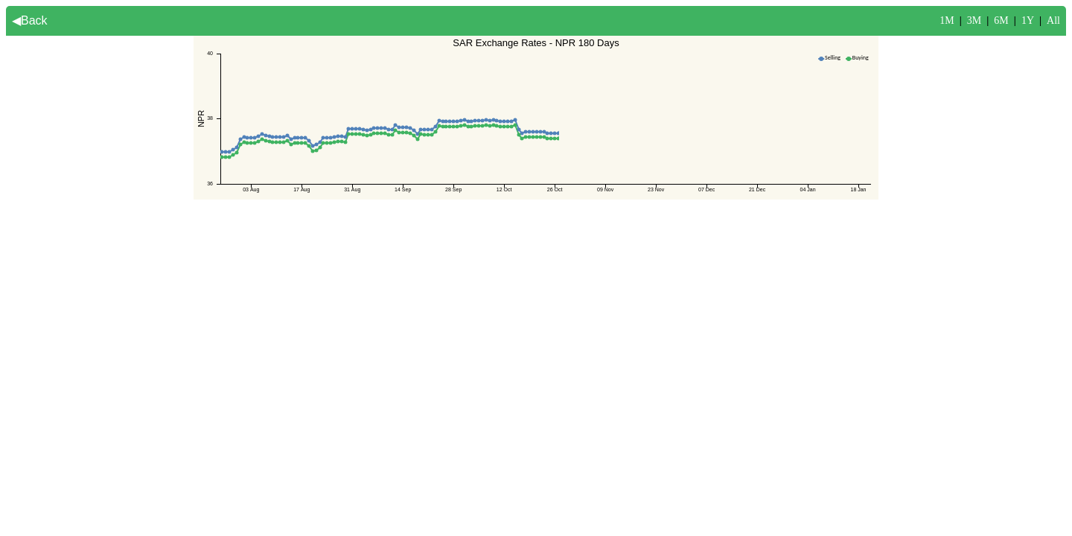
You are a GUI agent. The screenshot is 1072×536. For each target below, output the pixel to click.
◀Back (30, 20)
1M (946, 20)
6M (1001, 20)
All (1053, 20)
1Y (1027, 20)
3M (974, 20)
